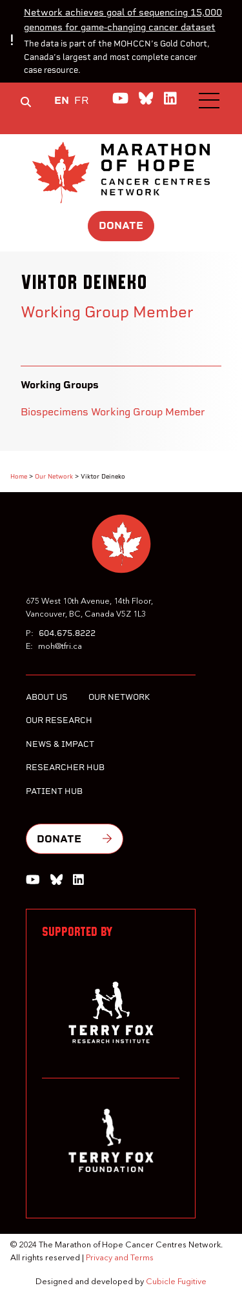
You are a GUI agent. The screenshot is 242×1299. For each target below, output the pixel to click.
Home (18, 476)
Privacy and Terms (120, 1258)
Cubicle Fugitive (176, 1282)
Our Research (59, 720)
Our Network (54, 476)
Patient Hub (54, 791)
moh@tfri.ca (60, 646)
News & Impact (60, 744)
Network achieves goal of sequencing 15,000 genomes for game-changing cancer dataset (123, 19)
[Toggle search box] (26, 102)
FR (81, 100)
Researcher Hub (65, 767)
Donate (121, 225)
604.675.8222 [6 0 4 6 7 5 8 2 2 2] (67, 633)
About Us (47, 697)
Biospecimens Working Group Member (113, 412)
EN (61, 100)
